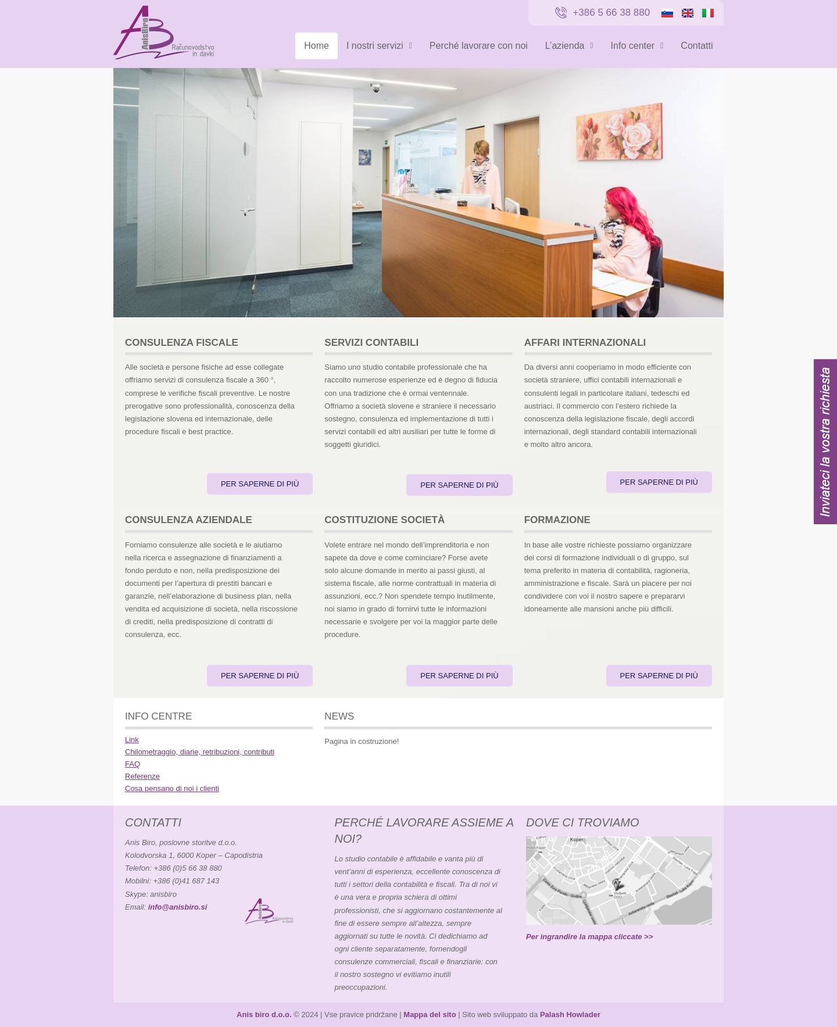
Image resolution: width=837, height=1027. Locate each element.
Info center (637, 46)
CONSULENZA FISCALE (181, 342)
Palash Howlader (570, 1014)
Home (316, 46)
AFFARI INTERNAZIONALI (585, 342)
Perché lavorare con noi (479, 46)
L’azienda (569, 46)
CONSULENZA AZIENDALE (188, 519)
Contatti (697, 46)
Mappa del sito (429, 1014)
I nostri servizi (379, 46)
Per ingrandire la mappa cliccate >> (589, 936)
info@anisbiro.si (178, 907)
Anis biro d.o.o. (264, 1014)
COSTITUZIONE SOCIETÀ (384, 519)
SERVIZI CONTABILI (371, 342)
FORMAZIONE (557, 519)
